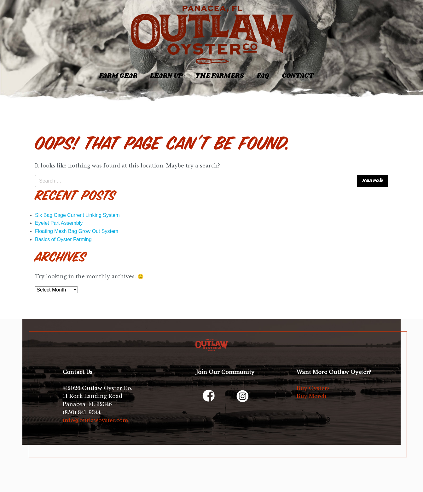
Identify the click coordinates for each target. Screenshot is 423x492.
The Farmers (219, 76)
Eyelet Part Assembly (59, 223)
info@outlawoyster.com (95, 420)
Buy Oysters (313, 388)
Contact (298, 76)
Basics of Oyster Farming (63, 239)
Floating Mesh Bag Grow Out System (76, 231)
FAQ (263, 76)
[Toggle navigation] (39, 72)
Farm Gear (118, 76)
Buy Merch (311, 396)
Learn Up (166, 76)
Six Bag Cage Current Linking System (77, 215)
